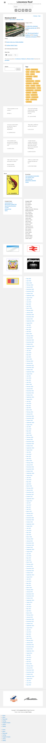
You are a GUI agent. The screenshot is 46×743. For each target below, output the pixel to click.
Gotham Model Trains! (11, 45)
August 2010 (29, 678)
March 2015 (29, 562)
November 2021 (30, 392)
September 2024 (30, 321)
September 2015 (30, 549)
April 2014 (28, 585)
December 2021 (30, 390)
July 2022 (28, 376)
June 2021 (28, 403)
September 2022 (30, 371)
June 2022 (28, 378)
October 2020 (29, 420)
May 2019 (28, 456)
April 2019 (28, 458)
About (3, 717)
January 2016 (29, 541)
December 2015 (30, 543)
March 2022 (29, 384)
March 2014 (29, 587)
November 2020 (30, 418)
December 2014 (30, 568)
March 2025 (29, 308)
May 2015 (28, 558)
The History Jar (28, 179)
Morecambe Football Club (11, 204)
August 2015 (29, 551)
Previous (35, 16)
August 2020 (29, 424)
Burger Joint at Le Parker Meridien (14, 42)
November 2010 (30, 672)
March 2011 (29, 663)
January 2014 (29, 591)
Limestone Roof (24, 2)
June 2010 (28, 682)
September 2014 (30, 574)
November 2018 (30, 469)
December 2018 (30, 467)
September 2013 (30, 600)
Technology (29, 101)
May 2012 (28, 634)
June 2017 (28, 505)
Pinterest (16, 10)
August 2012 (29, 627)
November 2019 (30, 443)
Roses (28, 69)
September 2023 (30, 346)
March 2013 (29, 613)
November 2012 (30, 621)
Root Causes (37, 90)
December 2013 (30, 593)
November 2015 (30, 545)
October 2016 (29, 522)
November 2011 (30, 646)
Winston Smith (20, 19)
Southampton (29, 76)
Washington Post (30, 90)
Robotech (37, 80)
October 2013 (29, 598)
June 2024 (28, 327)
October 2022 (29, 369)
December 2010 (30, 670)
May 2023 (28, 354)
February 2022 (29, 386)
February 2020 (29, 437)
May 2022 (28, 380)
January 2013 (29, 617)
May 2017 (28, 507)
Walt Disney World (30, 80)
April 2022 (28, 382)
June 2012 (28, 632)
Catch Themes (28, 712)
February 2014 (29, 589)
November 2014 (30, 570)
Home (3, 715)
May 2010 (28, 684)
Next (40, 16)
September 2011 (30, 651)
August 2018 (29, 475)
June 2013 (28, 606)
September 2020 (30, 422)
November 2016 (30, 519)
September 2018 (30, 473)
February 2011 (29, 665)
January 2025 (29, 312)
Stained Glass (33, 99)
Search (6, 66)
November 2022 (30, 367)
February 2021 (29, 412)
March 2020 (29, 435)
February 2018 (29, 488)
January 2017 (29, 515)
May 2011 (28, 659)
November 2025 (30, 291)
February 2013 (29, 615)
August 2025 (29, 297)
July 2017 (28, 502)
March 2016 (29, 536)
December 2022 (30, 365)
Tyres (28, 85)
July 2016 (28, 528)
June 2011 (28, 657)
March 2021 (29, 409)
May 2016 (28, 532)
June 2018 (28, 479)
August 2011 (29, 653)
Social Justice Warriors (31, 87)
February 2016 (29, 538)
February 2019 (29, 462)
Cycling (4, 721)
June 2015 (28, 555)
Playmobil (4, 719)
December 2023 (30, 340)
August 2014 (29, 577)
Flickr (26, 10)
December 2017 (30, 492)
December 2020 (30, 416)
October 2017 (29, 496)
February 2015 (29, 564)
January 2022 (29, 388)
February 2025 (29, 310)
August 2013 (29, 602)
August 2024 (29, 323)
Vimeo (23, 10)
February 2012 (29, 640)
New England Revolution (10, 206)
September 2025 (30, 295)
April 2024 (28, 331)
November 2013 (30, 596)
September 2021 (30, 397)
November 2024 (30, 316)
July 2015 (28, 553)
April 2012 (28, 636)
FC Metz (7, 207)
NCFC (6, 210)
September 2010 (30, 676)
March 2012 (29, 638)
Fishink (27, 182)
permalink (7, 60)
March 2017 (29, 511)
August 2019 (29, 450)
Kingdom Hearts (6, 722)
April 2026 (28, 280)
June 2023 (28, 352)
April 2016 (28, 534)
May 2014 (28, 583)
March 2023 (29, 359)
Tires (28, 71)
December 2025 (30, 289)
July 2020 (28, 426)
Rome (28, 94)
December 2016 (30, 517)
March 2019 (29, 460)
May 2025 (28, 304)
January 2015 (29, 566)
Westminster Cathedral (30, 180)
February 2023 (29, 361)
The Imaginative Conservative (32, 176)
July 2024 (28, 325)
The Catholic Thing (29, 177)
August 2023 (29, 348)
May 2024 (28, 329)
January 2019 (29, 464)
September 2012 (30, 625)
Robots (39, 87)
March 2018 (29, 486)
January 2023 (29, 363)
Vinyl (28, 99)
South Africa (29, 78)
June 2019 (28, 454)
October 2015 (29, 547)
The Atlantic (29, 83)
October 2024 (29, 318)
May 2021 (28, 405)
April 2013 (28, 610)
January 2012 (29, 642)
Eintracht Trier (8, 209)
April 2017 (28, 509)
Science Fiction (34, 69)
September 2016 (30, 524)
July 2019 (28, 452)
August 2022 (29, 373)
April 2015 (28, 560)
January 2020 (29, 439)
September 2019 (30, 448)
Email (30, 10)
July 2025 (28, 299)
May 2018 (28, 481)
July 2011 (28, 655)
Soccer (35, 76)
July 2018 (28, 477)
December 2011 (30, 644)
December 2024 (30, 314)
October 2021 (29, 395)
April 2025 (28, 306)
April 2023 (28, 357)
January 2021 (29, 414)
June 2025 (28, 301)
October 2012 (29, 623)
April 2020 (28, 433)
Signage (32, 71)
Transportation (34, 94)
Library (4, 724)
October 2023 (29, 344)
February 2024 (29, 335)
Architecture (18, 58)
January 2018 (29, 490)
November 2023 (30, 342)
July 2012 (28, 629)
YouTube (19, 10)
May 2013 (28, 608)
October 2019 (29, 445)
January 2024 (29, 337)
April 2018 (28, 484)
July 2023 (28, 350)
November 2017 (30, 494)
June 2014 (28, 581)
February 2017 (29, 513)
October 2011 (29, 648)
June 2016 (28, 530)
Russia (38, 85)
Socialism (28, 92)
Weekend (23, 58)
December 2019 (30, 441)
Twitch (38, 71)
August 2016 (29, 526)
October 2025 (29, 293)
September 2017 (30, 498)
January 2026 (29, 287)
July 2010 (28, 680)
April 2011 (28, 661)
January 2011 (29, 668)
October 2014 (29, 572)
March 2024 (29, 333)
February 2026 (29, 285)
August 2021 (29, 399)
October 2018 (29, 471)
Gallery (4, 726)
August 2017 (29, 500)
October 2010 (29, 674)
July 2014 (28, 579)
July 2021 (28, 401)
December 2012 (30, 619)
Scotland (32, 85)
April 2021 (28, 407)
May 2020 (28, 431)
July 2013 (28, 604)
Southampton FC (9, 202)
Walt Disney (36, 83)
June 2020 (28, 428)
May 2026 (28, 278)
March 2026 (29, 283)
